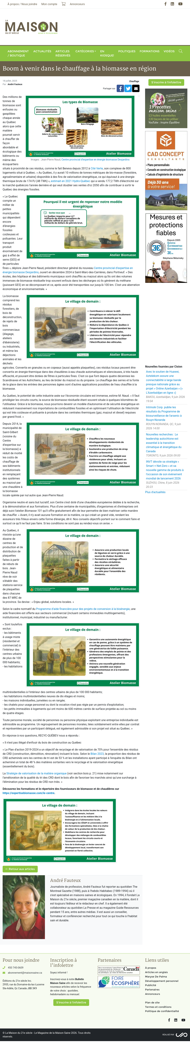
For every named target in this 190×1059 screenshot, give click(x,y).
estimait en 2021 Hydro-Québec (70, 181)
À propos (150, 967)
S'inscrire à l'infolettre (166, 82)
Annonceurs (152, 994)
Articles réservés (62, 53)
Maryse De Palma (156, 976)
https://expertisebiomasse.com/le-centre (28, 793)
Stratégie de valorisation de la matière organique (36, 773)
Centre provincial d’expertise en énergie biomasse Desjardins (95, 159)
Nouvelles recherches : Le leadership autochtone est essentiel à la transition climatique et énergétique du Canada (163, 443)
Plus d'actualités (155, 492)
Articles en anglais (156, 972)
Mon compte (49, 4)
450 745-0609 (15, 967)
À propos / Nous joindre (22, 4)
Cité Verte (97, 168)
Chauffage (134, 81)
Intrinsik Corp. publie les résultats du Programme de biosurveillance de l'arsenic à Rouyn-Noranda (164, 414)
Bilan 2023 (97, 753)
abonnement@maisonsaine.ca (25, 972)
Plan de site (152, 1002)
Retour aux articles (20, 869)
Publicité (150, 985)
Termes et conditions (158, 1006)
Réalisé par (168, 1035)
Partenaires (152, 989)
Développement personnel (161, 981)
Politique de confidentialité (162, 1011)
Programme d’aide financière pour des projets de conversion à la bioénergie (83, 609)
